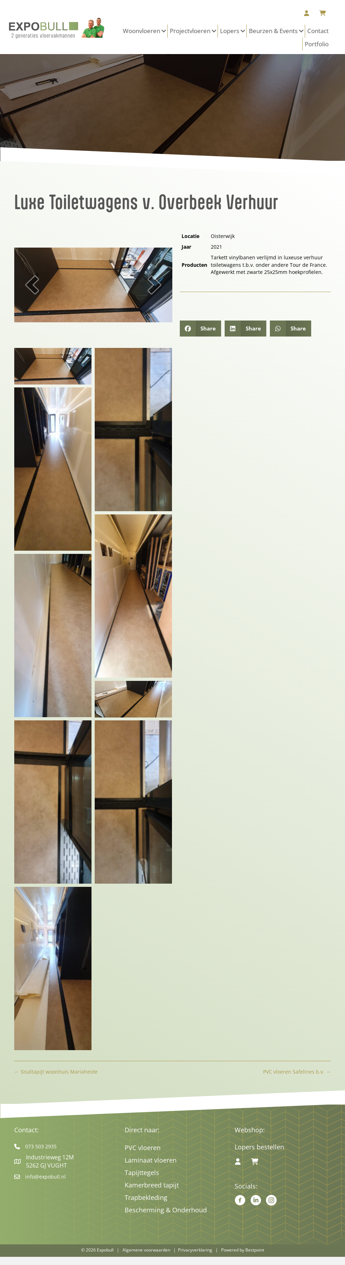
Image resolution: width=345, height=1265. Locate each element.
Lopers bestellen (259, 1147)
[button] (163, 31)
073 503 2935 (41, 1146)
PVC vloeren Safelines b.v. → (297, 1071)
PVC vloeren (143, 1147)
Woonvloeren (141, 31)
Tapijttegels (142, 1172)
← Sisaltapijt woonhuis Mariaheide (56, 1071)
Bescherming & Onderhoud (166, 1210)
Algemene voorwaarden (146, 1250)
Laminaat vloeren (151, 1160)
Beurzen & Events (273, 31)
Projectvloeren (190, 31)
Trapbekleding (146, 1197)
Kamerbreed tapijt (152, 1185)
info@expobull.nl (45, 1176)
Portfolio (317, 44)
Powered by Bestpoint (242, 1250)
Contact (318, 31)
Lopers (229, 31)
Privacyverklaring (195, 1250)
